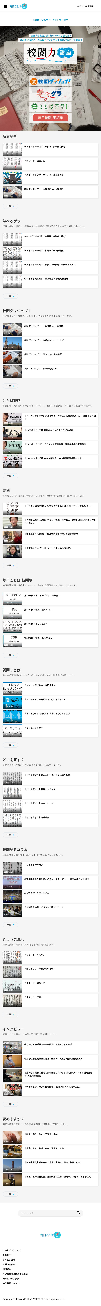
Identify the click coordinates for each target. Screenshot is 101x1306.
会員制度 (7, 1255)
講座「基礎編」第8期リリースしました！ (51, 36)
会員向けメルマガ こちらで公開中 (50, 20)
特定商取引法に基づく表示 (15, 1274)
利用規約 (7, 1269)
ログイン (81, 6)
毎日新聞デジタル (11, 1283)
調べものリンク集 (11, 1279)
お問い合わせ (9, 1264)
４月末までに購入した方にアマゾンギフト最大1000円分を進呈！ (50, 40)
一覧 (9, 206)
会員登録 (89, 6)
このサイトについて (12, 1250)
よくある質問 (9, 1260)
